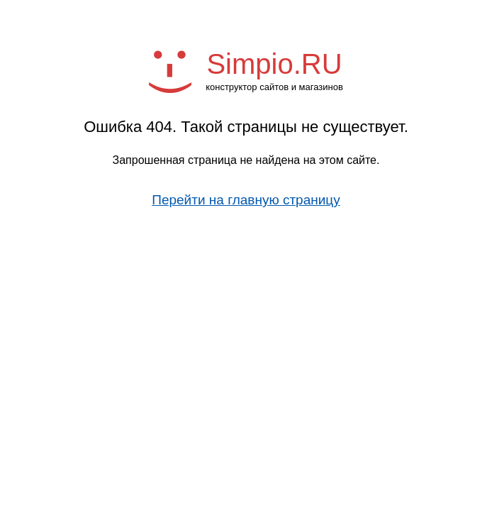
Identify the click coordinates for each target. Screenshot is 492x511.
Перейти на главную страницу (246, 199)
